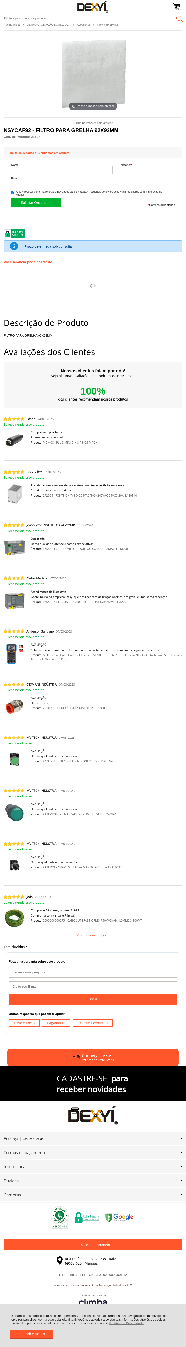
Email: (15, 178)
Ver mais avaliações (93, 935)
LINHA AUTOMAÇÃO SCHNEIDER (49, 24)
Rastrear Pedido (32, 1139)
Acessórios (84, 24)
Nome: (16, 164)
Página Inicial (12, 24)
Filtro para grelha (107, 25)
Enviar (92, 999)
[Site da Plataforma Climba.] (93, 1301)
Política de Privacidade (126, 1323)
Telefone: (125, 164)
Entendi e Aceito (31, 1333)
